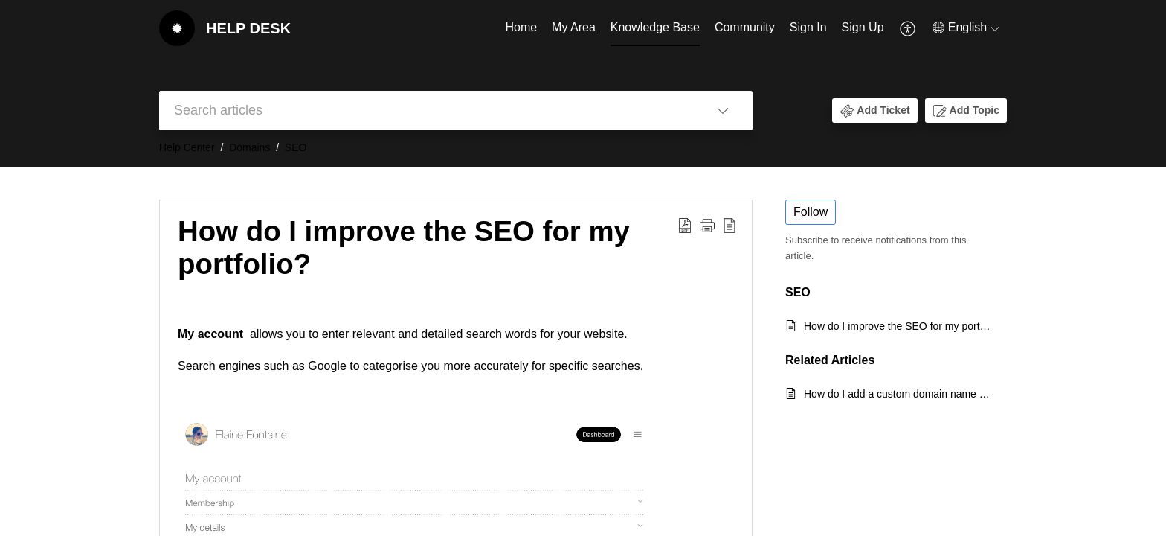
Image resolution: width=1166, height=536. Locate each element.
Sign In (808, 27)
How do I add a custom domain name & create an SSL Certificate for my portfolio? (898, 394)
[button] (908, 28)
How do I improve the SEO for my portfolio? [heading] (404, 247)
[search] (426, 110)
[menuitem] (521, 28)
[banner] (583, 83)
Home (521, 27)
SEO (296, 147)
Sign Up (863, 27)
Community (745, 27)
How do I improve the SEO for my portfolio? (898, 326)
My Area (574, 27)
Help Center (187, 147)
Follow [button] (810, 211)
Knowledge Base (655, 27)
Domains (249, 147)
